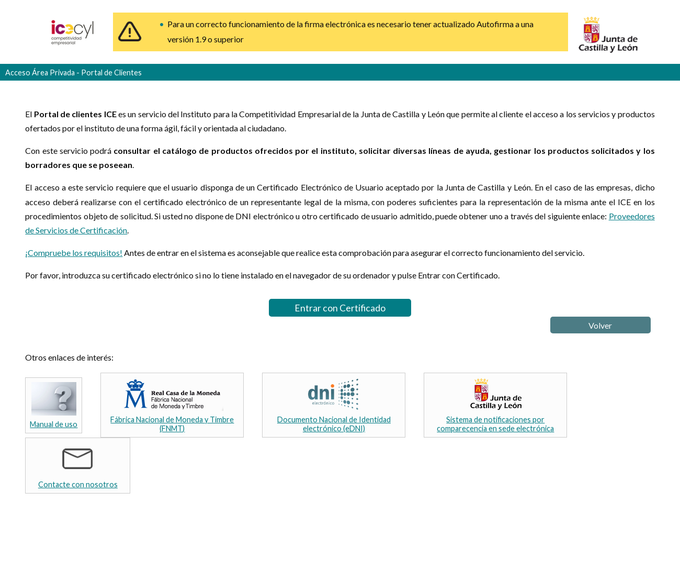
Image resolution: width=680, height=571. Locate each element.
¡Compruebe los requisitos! (73, 252)
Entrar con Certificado (340, 308)
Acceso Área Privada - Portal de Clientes (73, 72)
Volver (600, 325)
